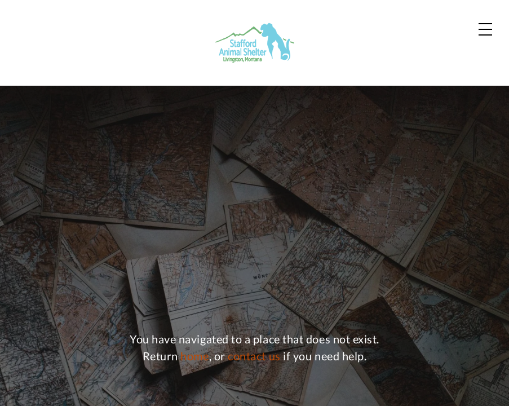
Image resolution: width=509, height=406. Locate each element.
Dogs (174, 58)
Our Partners (318, 22)
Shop (475, 22)
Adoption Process (226, 22)
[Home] (53, 43)
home (194, 367)
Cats (226, 58)
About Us (391, 58)
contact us (254, 367)
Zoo (274, 58)
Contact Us (395, 22)
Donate (467, 59)
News (325, 58)
